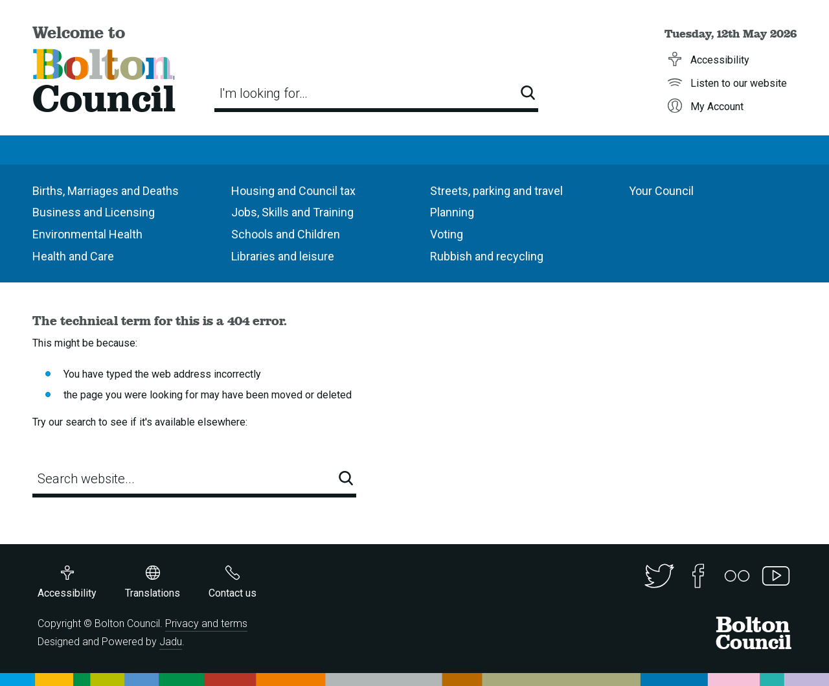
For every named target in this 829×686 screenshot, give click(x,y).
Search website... (86, 478)
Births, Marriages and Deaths (105, 191)
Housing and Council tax (293, 191)
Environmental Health (87, 234)
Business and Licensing (93, 212)
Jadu (170, 641)
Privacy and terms (206, 623)
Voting (446, 234)
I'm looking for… (264, 93)
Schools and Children (285, 234)
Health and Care (73, 256)
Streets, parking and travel (496, 191)
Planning (452, 212)
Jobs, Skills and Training (292, 212)
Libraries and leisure (282, 256)
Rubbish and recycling (486, 256)
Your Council (661, 191)
